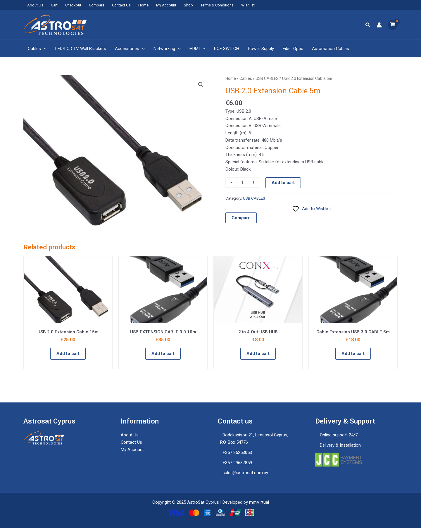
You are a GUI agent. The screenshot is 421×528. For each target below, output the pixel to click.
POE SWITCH (226, 48)
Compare (96, 5)
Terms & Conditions (217, 5)
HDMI (197, 48)
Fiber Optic (293, 48)
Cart (54, 5)
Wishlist (248, 5)
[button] (368, 25)
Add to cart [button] (68, 353)
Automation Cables (330, 48)
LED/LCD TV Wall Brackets (80, 48)
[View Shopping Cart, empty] (393, 25)
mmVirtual (259, 502)
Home (143, 5)
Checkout (73, 5)
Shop (188, 5)
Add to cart (283, 182)
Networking (167, 48)
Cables (37, 48)
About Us (35, 5)
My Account (166, 5)
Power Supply (261, 48)
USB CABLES (267, 78)
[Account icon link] (379, 25)
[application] (43, 48)
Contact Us (121, 5)
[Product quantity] (242, 182)
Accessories (130, 48)
